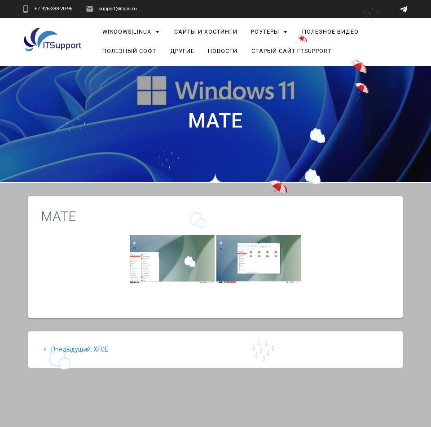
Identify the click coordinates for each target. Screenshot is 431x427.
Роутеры (265, 31)
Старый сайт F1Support (291, 51)
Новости (223, 51)
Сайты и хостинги (205, 31)
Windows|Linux (126, 31)
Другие (182, 51)
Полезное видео (330, 31)
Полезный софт (129, 51)
